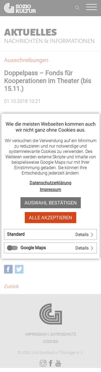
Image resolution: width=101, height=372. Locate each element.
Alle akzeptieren (50, 217)
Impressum (50, 189)
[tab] (50, 234)
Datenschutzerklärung (50, 182)
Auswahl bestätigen (51, 203)
